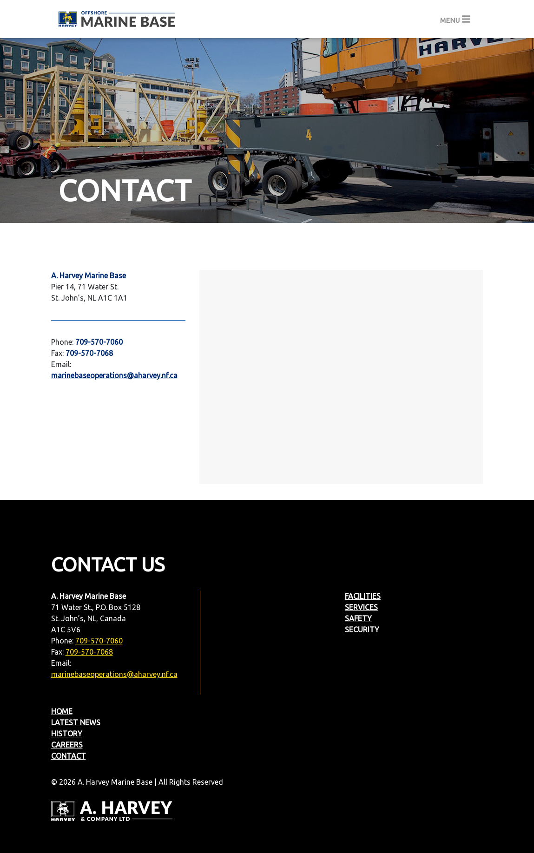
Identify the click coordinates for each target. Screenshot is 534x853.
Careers (67, 745)
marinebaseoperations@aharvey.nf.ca (114, 674)
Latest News (75, 722)
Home (62, 711)
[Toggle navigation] (455, 19)
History (66, 733)
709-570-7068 (89, 652)
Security (362, 629)
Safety (358, 618)
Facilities (363, 596)
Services (361, 607)
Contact (68, 756)
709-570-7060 (99, 640)
